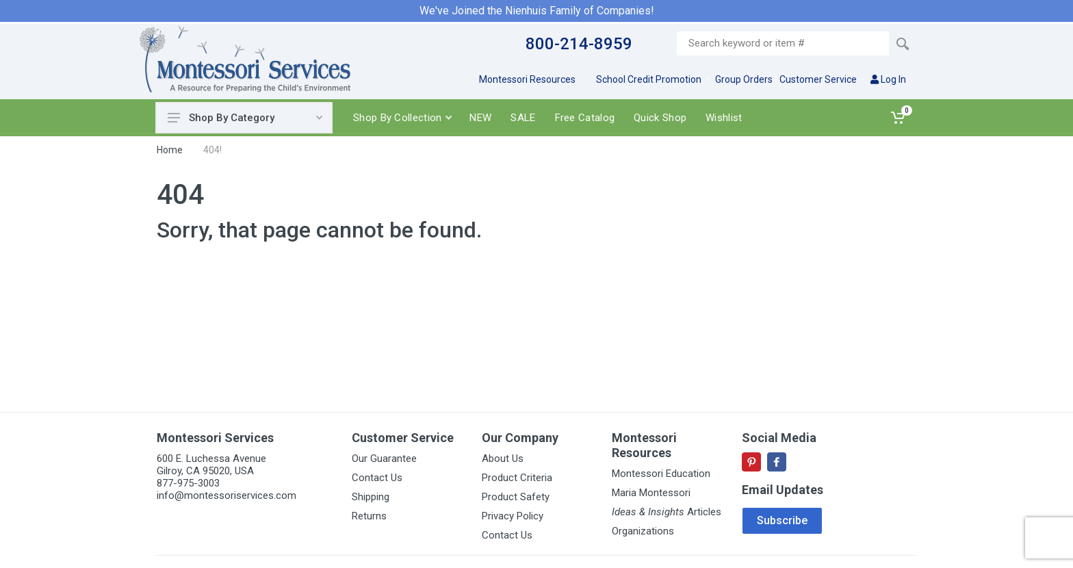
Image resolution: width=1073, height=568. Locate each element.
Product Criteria (517, 478)
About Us (502, 458)
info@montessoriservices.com (226, 495)
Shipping (370, 497)
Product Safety (516, 497)
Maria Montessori (651, 493)
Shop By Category (245, 118)
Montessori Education (661, 473)
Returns (369, 516)
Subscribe (782, 520)
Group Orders (744, 79)
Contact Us (377, 478)
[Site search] (783, 43)
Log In (888, 79)
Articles (666, 512)
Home (170, 149)
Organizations (643, 531)
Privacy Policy (512, 516)
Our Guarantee (384, 458)
